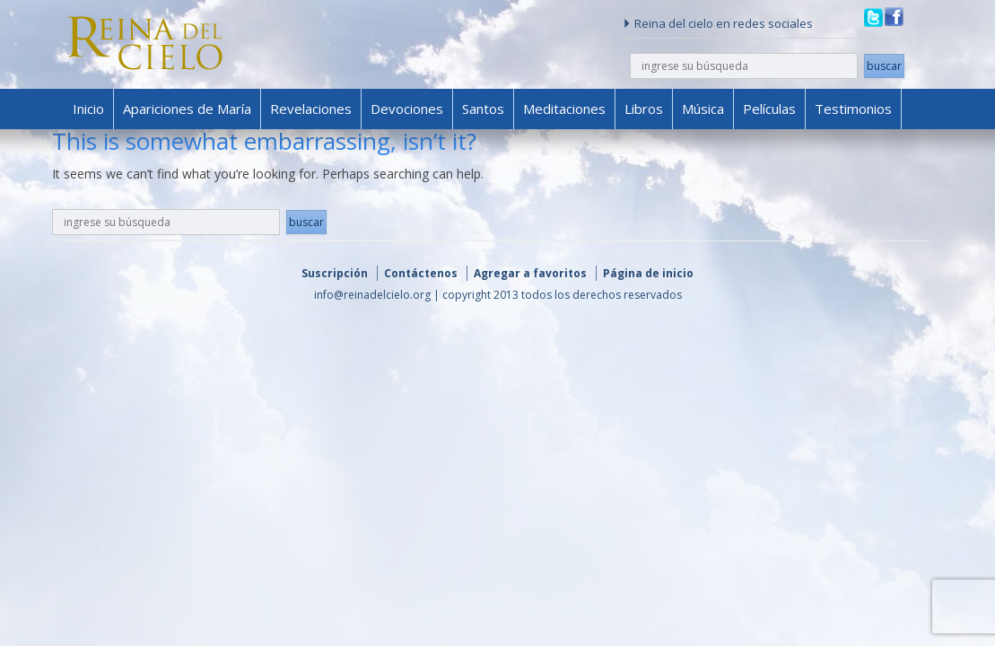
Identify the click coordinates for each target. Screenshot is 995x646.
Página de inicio (648, 273)
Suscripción (334, 273)
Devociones (407, 109)
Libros (643, 109)
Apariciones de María (187, 109)
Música (703, 109)
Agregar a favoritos (530, 273)
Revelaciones (311, 109)
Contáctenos (421, 273)
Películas (769, 109)
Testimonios (853, 109)
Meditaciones (564, 109)
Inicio (88, 109)
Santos (483, 109)
